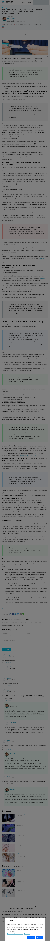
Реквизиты (27, 933)
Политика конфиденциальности (15, 933)
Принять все (31, 937)
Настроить (39, 937)
